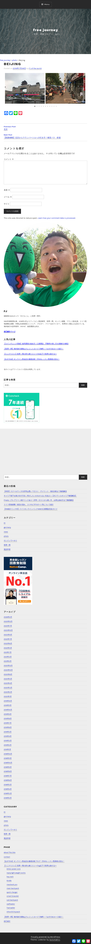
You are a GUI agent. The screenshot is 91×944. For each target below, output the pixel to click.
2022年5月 (8, 648)
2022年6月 (8, 644)
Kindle (9, 881)
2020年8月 (8, 674)
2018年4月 (8, 789)
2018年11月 (8, 758)
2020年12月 (8, 666)
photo (6, 536)
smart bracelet (13, 896)
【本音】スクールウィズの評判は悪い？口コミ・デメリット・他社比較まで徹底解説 (35, 491)
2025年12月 (8, 621)
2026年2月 (8, 617)
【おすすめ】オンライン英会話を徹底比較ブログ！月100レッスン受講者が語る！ (34, 861)
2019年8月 (8, 719)
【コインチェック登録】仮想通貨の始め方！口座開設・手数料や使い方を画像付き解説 (36, 344)
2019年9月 (7, 714)
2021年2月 (7, 661)
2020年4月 (8, 683)
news (6, 532)
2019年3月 (8, 741)
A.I (4, 523)
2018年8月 (8, 771)
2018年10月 (8, 763)
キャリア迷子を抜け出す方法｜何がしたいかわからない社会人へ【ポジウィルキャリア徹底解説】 (40, 496)
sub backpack (12, 900)
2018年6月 (8, 780)
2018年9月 (8, 767)
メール (8, 197)
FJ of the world (35, 68)
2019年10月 (8, 710)
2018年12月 (8, 754)
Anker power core (13, 869)
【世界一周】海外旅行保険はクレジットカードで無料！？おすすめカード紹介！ (34, 349)
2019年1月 (7, 749)
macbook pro (12, 885)
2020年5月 (8, 679)
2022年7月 (8, 639)
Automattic (54, 940)
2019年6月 (8, 727)
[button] (34, 106)
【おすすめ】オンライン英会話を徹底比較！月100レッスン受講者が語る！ (31, 359)
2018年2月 (8, 798)
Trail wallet (11, 908)
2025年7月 (8, 626)
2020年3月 (8, 688)
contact (7, 857)
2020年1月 (8, 697)
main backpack (13, 888)
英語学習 (7, 549)
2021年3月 (8, 657)
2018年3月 (8, 793)
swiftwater (11, 904)
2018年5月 (8, 785)
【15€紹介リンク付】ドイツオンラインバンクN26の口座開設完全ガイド (30, 509)
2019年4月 (7, 736)
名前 (7, 190)
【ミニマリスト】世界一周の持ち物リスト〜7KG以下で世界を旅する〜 (30, 354)
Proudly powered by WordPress (45, 937)
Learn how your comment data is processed (56, 218)
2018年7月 (8, 776)
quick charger (12, 892)
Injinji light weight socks (16, 873)
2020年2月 (8, 692)
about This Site (9, 852)
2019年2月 (7, 745)
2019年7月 (7, 723)
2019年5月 (7, 732)
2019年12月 (8, 701)
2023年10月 (8, 630)
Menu (47, 4)
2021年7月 (7, 652)
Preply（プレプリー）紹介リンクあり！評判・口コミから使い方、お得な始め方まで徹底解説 (39, 500)
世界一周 (7, 545)
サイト (6, 204)
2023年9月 (8, 635)
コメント (9, 159)
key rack (10, 877)
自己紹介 (7, 921)
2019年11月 (7, 705)
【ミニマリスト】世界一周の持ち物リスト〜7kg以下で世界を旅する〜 (30, 866)
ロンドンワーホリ (10, 541)
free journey (45, 30)
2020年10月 (8, 670)
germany (7, 527)
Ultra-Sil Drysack (13, 912)
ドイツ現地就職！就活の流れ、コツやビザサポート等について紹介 (29, 505)
